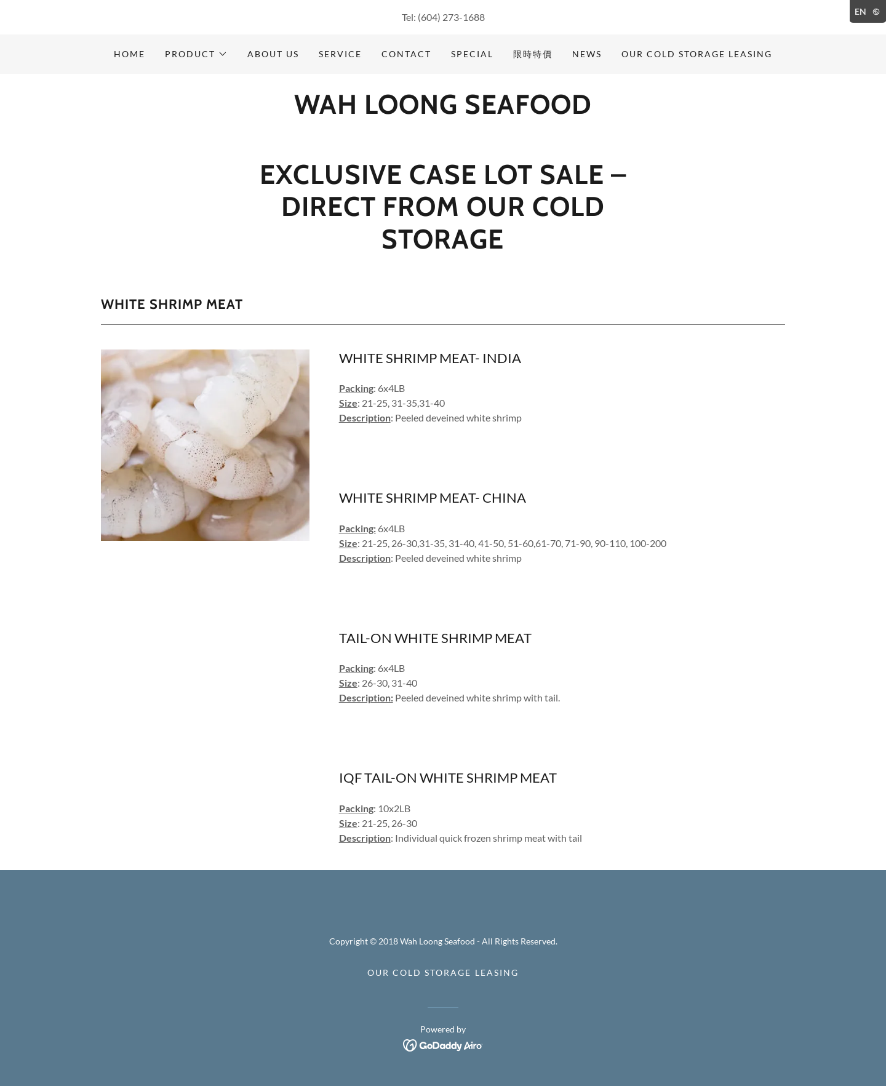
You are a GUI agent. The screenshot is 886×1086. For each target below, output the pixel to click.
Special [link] (472, 54)
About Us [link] (273, 54)
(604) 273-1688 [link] (451, 17)
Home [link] (129, 54)
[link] (443, 110)
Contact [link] (406, 54)
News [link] (587, 54)
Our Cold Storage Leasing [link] (696, 54)
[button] (196, 54)
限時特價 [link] (533, 54)
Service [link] (340, 54)
